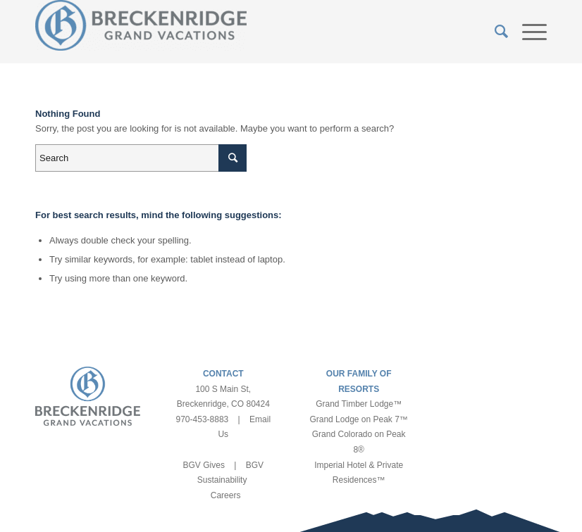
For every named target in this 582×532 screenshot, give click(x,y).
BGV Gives (204, 465)
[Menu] (527, 31)
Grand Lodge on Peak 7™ (358, 419)
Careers (226, 495)
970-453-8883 (202, 419)
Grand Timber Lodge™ (359, 404)
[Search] (494, 31)
